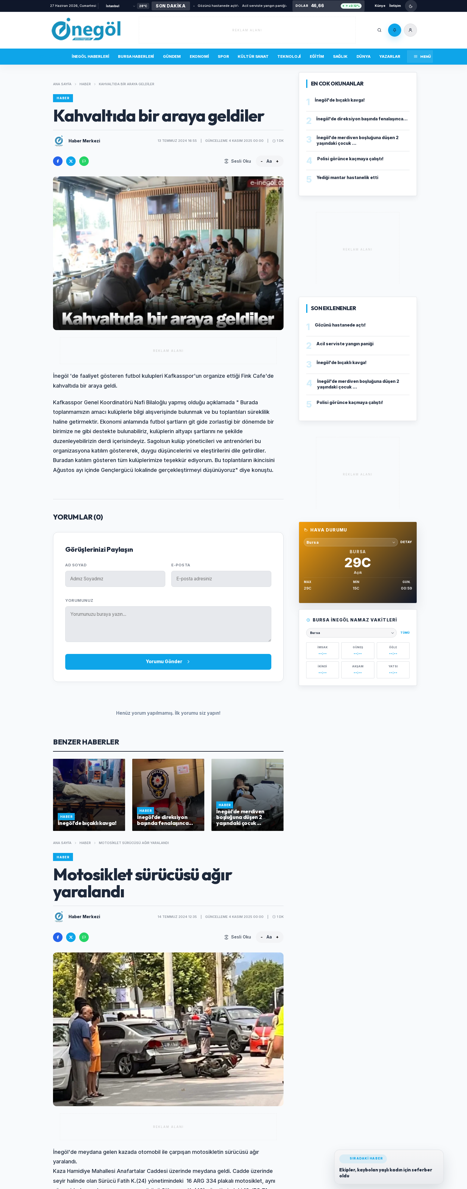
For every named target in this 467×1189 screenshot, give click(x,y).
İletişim (395, 6)
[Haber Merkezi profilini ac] (59, 141)
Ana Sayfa (62, 84)
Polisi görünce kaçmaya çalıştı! (350, 158)
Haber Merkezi (84, 140)
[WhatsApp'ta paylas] (84, 161)
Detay (406, 542)
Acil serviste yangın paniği (239, 6)
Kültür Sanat (253, 56)
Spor (223, 56)
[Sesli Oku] (237, 161)
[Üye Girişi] (410, 30)
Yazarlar (389, 56)
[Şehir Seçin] (120, 6)
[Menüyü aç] (420, 56)
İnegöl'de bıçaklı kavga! (284, 6)
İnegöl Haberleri (90, 56)
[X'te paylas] (71, 161)
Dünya (364, 56)
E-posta (180, 565)
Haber (85, 84)
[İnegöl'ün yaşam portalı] (86, 30)
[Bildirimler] (394, 30)
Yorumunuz (79, 600)
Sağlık (340, 56)
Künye (380, 6)
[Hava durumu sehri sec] (351, 542)
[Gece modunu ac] (411, 6)
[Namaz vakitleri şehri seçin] (351, 633)
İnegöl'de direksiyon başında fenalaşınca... (362, 118)
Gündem (172, 56)
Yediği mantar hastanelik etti (347, 177)
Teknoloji (289, 56)
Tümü (405, 632)
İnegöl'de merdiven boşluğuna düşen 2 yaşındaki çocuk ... (357, 140)
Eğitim (317, 56)
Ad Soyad (75, 565)
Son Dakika (50, 56)
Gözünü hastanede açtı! (193, 6)
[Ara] (379, 30)
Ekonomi (199, 56)
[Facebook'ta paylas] (58, 161)
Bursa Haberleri (136, 56)
